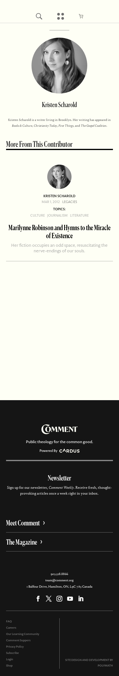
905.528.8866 (59, 574)
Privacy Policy (15, 646)
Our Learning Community (22, 634)
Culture (37, 215)
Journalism (57, 215)
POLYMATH (105, 665)
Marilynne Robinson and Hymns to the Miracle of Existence (59, 231)
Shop (9, 665)
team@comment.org (59, 580)
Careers (11, 627)
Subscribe (12, 653)
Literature (79, 215)
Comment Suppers (18, 640)
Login (9, 659)
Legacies (69, 202)
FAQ (9, 621)
